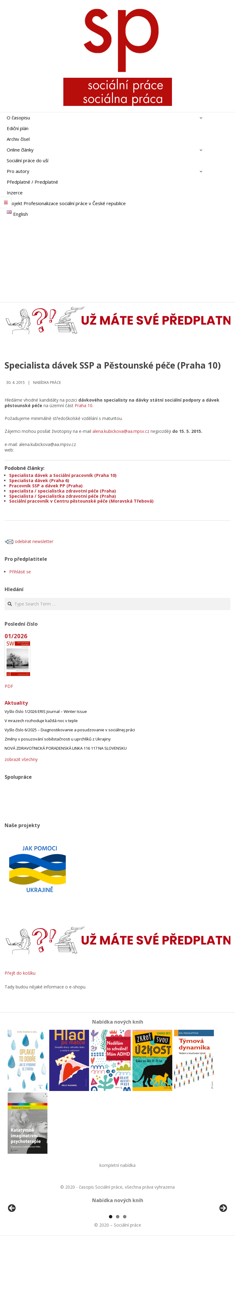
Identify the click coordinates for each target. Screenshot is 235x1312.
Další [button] (222, 1243)
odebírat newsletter (29, 541)
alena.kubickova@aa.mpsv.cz (120, 431)
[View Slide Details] (29, 1245)
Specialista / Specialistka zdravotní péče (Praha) (62, 496)
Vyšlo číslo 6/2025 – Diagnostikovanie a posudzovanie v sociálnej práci (70, 730)
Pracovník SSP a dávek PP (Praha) (46, 486)
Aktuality (16, 702)
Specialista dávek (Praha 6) (39, 480)
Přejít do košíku (20, 973)
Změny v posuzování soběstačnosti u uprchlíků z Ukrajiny (58, 739)
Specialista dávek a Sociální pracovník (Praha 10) (63, 475)
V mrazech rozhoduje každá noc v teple (41, 720)
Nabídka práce (47, 382)
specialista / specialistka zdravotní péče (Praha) (62, 491)
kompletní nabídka (117, 1165)
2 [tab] (117, 1287)
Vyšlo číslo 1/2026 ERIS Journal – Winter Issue (46, 711)
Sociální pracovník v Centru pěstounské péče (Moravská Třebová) (81, 501)
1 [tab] (110, 1287)
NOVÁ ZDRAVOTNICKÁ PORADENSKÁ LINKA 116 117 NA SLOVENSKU (66, 748)
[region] (117, 1245)
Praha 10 (83, 405)
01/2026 (16, 636)
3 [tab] (124, 1287)
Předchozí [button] (12, 1243)
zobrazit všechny (21, 759)
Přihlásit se (20, 572)
